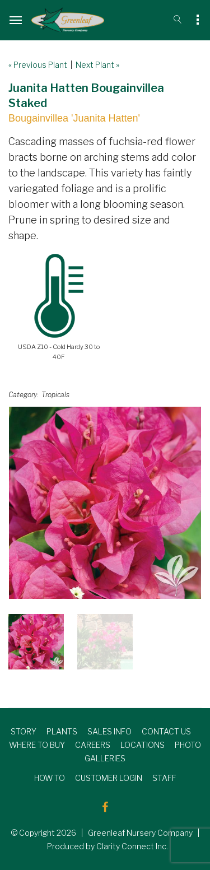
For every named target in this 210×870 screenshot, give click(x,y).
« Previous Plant (37, 64)
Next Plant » (97, 64)
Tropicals (55, 394)
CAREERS (92, 745)
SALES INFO (109, 731)
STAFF (164, 778)
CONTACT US (166, 731)
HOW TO (49, 778)
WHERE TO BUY (37, 745)
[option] (105, 503)
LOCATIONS (142, 745)
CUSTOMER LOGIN (108, 778)
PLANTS (61, 731)
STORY (23, 731)
